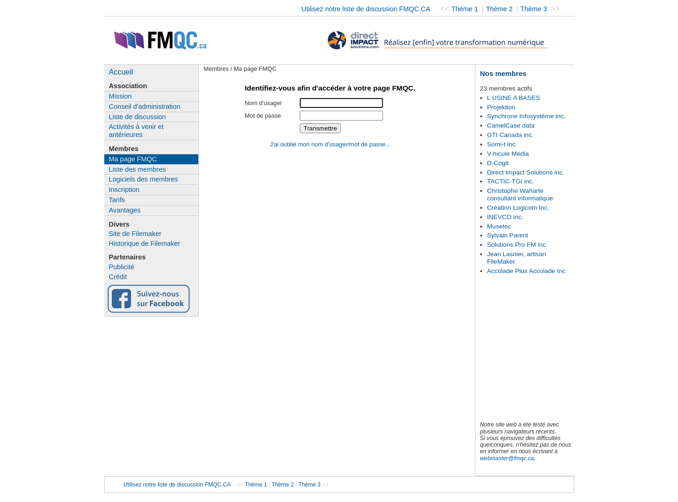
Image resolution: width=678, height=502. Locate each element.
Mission (120, 96)
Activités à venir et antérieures (136, 130)
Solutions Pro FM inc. (517, 244)
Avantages (125, 210)
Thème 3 (535, 9)
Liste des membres (137, 169)
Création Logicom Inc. (518, 207)
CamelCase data (511, 125)
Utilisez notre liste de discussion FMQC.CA (366, 9)
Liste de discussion (137, 117)
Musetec (499, 226)
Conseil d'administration (144, 106)
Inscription (124, 189)
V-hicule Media (508, 153)
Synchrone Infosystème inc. (526, 116)
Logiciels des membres (143, 179)
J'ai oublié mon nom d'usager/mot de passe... (330, 144)
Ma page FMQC (133, 159)
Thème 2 (500, 9)
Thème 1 (466, 9)
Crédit (118, 277)
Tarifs (117, 200)
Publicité (121, 267)
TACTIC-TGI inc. (510, 181)
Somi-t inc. (502, 144)
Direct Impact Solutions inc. (526, 172)
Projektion (501, 107)
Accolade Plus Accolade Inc (526, 270)
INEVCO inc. (505, 217)
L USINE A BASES (513, 97)
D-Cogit (498, 163)
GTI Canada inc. (510, 134)
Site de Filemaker (135, 233)
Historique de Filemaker (144, 243)
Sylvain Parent (508, 235)
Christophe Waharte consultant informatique (520, 194)
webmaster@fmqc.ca (507, 458)
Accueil (121, 72)
